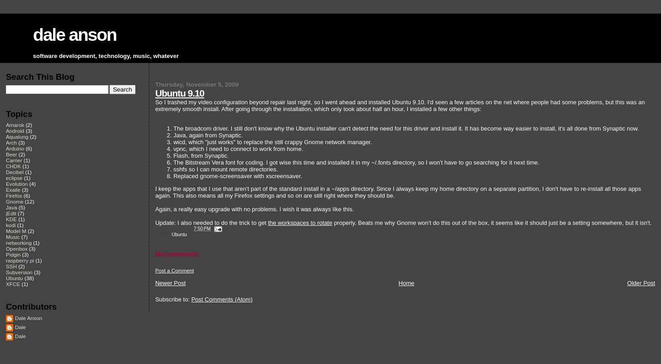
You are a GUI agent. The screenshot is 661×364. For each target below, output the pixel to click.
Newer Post (170, 283)
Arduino (15, 148)
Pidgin (13, 254)
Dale (20, 327)
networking (19, 243)
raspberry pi (20, 260)
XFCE (13, 284)
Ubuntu (179, 234)
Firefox (14, 196)
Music (13, 237)
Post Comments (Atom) (222, 299)
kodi (11, 225)
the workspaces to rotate (300, 222)
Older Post (641, 283)
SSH (11, 266)
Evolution (17, 184)
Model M (16, 231)
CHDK (13, 166)
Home (407, 283)
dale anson (75, 34)
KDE (11, 219)
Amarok (15, 125)
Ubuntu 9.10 (179, 93)
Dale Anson (28, 318)
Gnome (14, 201)
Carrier (14, 160)
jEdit (11, 213)
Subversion (19, 272)
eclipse (14, 178)
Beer (11, 154)
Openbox (17, 249)
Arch (11, 143)
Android (15, 131)
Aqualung (17, 137)
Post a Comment (174, 270)
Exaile (13, 190)
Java (11, 207)
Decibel (15, 172)
